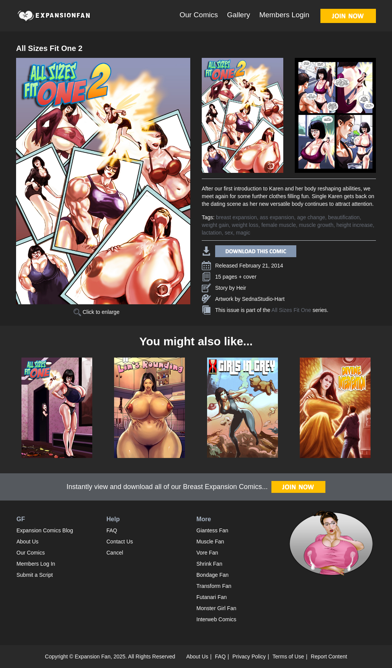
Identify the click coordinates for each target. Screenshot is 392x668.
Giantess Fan (212, 530)
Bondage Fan (212, 575)
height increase (354, 225)
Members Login (284, 15)
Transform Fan (213, 586)
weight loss (245, 225)
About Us (27, 541)
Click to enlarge (96, 312)
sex (229, 233)
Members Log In (35, 564)
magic (243, 233)
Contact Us (119, 541)
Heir (241, 288)
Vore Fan (207, 553)
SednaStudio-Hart (263, 299)
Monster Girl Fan (216, 608)
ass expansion (277, 217)
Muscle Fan (210, 541)
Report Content (329, 656)
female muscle (278, 225)
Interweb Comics (216, 619)
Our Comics (199, 15)
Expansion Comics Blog (44, 530)
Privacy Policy (249, 656)
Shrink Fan (209, 564)
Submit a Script (34, 575)
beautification (344, 217)
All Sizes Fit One (291, 310)
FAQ (111, 530)
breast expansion (236, 217)
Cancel (114, 553)
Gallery (238, 15)
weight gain (215, 225)
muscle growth (316, 225)
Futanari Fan (211, 597)
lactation (212, 233)
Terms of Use (288, 656)
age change (311, 217)
